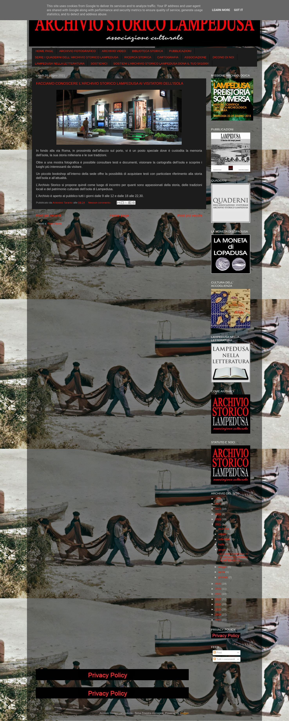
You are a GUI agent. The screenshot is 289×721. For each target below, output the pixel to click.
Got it (238, 10)
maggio (223, 566)
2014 (218, 614)
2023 (218, 514)
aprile (222, 571)
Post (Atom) (54, 223)
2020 (218, 583)
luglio (221, 544)
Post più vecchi (189, 215)
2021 (218, 524)
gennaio (223, 577)
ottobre (222, 534)
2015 (218, 609)
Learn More (221, 10)
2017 (218, 599)
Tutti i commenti (224, 659)
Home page (119, 215)
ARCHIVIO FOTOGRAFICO (77, 51)
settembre (224, 539)
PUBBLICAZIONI (180, 51)
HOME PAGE (44, 51)
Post (217, 652)
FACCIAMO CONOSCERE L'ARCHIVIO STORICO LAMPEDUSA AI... (233, 557)
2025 (218, 503)
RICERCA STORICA (137, 57)
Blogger (184, 713)
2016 (218, 604)
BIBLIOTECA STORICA (147, 51)
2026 (218, 498)
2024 (218, 508)
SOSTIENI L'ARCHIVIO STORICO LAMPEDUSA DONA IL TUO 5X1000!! (161, 63)
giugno (222, 549)
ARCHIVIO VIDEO (114, 51)
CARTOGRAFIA (167, 57)
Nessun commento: (100, 202)
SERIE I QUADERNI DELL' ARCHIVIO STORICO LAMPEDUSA (76, 57)
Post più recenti (48, 215)
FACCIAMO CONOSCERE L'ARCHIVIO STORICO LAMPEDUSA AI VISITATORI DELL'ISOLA (109, 83)
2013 (218, 619)
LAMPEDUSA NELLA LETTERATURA (60, 63)
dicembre (224, 528)
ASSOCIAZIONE (195, 57)
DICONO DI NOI (223, 57)
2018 (218, 593)
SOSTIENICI (99, 63)
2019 (218, 588)
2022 (218, 519)
